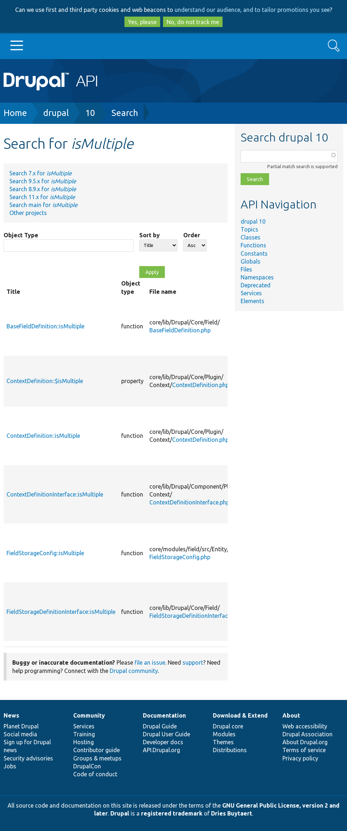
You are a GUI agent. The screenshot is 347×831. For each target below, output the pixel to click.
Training (84, 734)
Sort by (149, 235)
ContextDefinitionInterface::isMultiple (54, 494)
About (291, 715)
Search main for (43, 205)
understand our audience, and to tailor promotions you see (252, 9)
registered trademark (171, 813)
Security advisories (28, 758)
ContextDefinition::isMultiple (43, 435)
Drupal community (134, 671)
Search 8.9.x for (42, 189)
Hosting (83, 742)
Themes (223, 742)
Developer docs (163, 742)
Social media (20, 734)
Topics (249, 229)
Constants (254, 253)
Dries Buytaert (231, 813)
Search (124, 113)
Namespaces (257, 277)
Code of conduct (95, 774)
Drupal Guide (160, 726)
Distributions (230, 750)
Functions (253, 245)
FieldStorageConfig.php (179, 557)
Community (89, 715)
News (11, 715)
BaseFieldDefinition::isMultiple (45, 326)
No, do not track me (193, 22)
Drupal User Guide (166, 734)
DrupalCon (87, 766)
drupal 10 (253, 221)
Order (191, 235)
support (193, 662)
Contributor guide (96, 750)
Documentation (164, 715)
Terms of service (304, 750)
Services (251, 293)
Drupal (119, 813)
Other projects (28, 213)
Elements (252, 301)
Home (15, 113)
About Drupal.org (305, 742)
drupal (56, 113)
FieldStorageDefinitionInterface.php (195, 615)
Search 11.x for (42, 197)
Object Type (21, 235)
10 (90, 113)
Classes (250, 237)
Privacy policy (300, 758)
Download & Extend (240, 715)
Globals (250, 261)
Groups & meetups (97, 758)
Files (246, 269)
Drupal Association (307, 734)
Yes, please (142, 22)
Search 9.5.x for (42, 181)
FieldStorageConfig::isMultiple (45, 553)
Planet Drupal (21, 726)
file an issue (150, 662)
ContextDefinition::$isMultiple (44, 381)
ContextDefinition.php (200, 385)
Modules (224, 734)
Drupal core (228, 726)
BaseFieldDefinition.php (180, 330)
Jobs (10, 766)
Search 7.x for (40, 173)
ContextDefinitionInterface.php (189, 502)
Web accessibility (304, 726)
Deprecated (256, 285)
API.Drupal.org (161, 750)
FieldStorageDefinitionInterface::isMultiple (60, 611)
